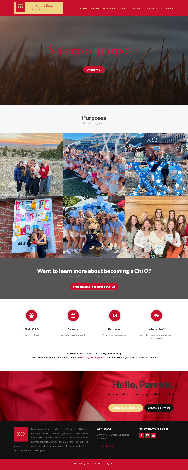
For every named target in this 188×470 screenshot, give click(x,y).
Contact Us (138, 8)
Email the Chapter (107, 446)
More (169, 8)
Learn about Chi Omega (126, 407)
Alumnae (95, 8)
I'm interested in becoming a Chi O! (94, 286)
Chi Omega (82, 464)
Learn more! (94, 69)
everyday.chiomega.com (92, 357)
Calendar (124, 8)
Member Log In (154, 8)
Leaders (83, 8)
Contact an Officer (159, 407)
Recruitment (109, 8)
